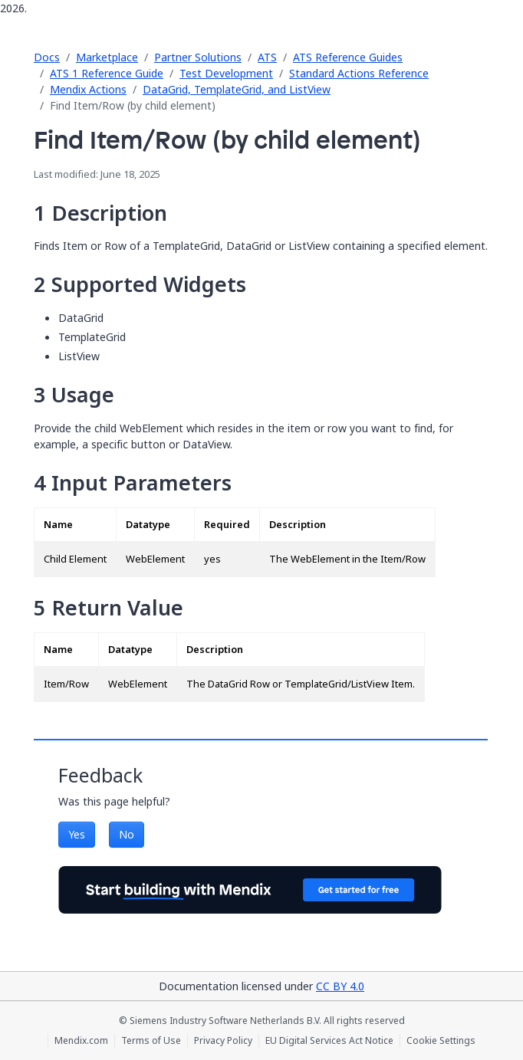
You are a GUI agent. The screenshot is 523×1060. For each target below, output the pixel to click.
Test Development (226, 73)
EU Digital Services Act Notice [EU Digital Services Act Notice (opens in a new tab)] (329, 1041)
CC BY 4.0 (340, 986)
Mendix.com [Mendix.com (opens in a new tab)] (81, 1041)
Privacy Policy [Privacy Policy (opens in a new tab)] (223, 1041)
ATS (267, 57)
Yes (76, 834)
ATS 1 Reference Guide (106, 73)
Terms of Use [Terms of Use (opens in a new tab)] (151, 1041)
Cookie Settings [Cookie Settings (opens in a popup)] (440, 1041)
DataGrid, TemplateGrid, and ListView (237, 89)
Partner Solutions (198, 57)
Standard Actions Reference (359, 73)
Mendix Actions (88, 89)
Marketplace (107, 57)
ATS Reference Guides (348, 57)
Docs (47, 57)
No (126, 834)
